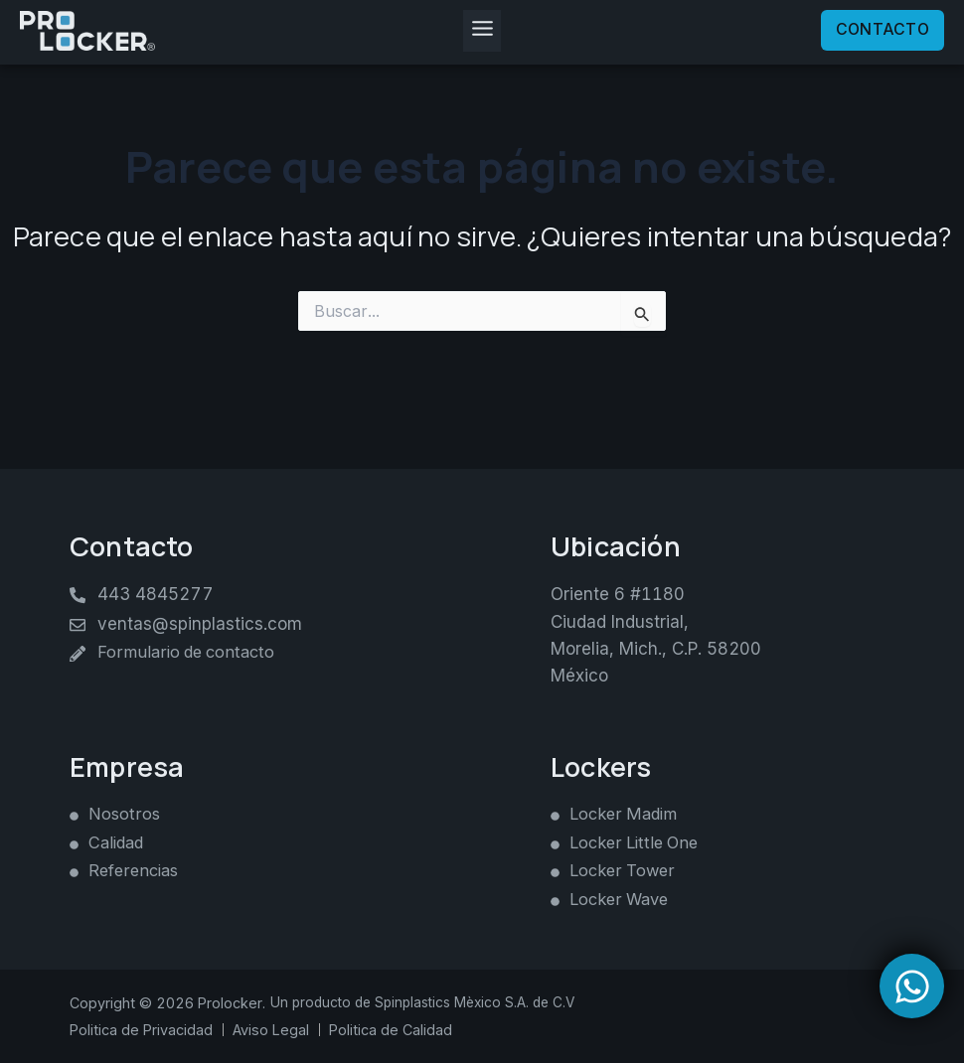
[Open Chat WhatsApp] (912, 986)
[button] (482, 33)
